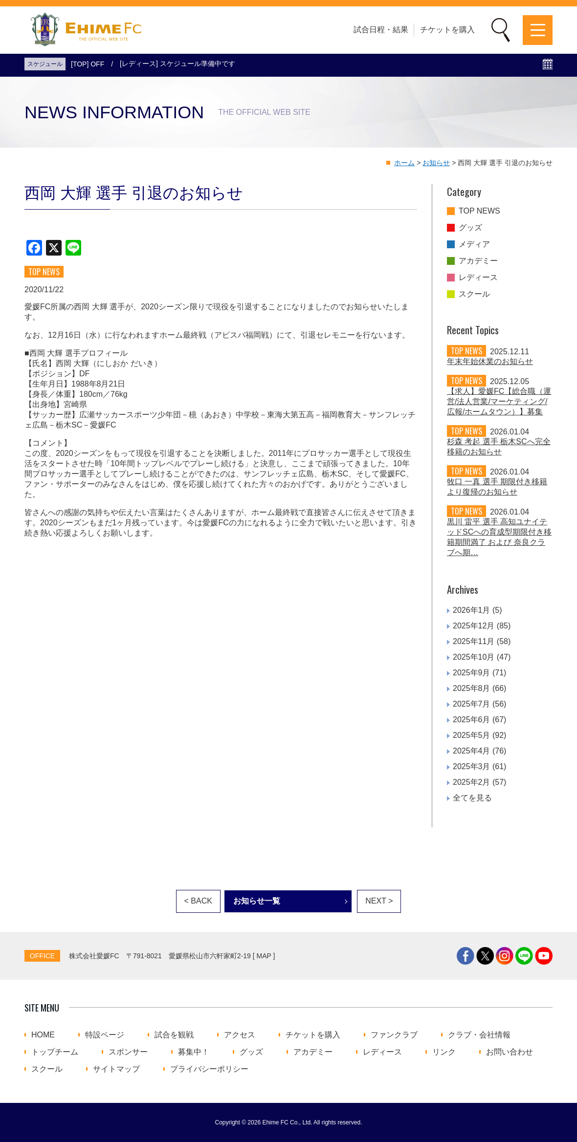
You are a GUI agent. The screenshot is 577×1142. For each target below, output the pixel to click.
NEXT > (379, 901)
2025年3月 (471, 766)
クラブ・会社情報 (479, 1035)
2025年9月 (471, 672)
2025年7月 (471, 704)
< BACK (198, 901)
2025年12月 (473, 626)
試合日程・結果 (381, 29)
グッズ (470, 228)
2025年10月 (473, 657)
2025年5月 (471, 735)
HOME (43, 1035)
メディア (474, 244)
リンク (444, 1052)
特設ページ (104, 1035)
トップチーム (54, 1052)
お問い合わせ (509, 1052)
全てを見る (472, 798)
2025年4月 (471, 751)
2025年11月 (473, 641)
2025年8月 (471, 688)
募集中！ (193, 1052)
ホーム (404, 163)
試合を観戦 (174, 1035)
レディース (478, 277)
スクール (474, 294)
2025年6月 (471, 719)
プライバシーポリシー (209, 1069)
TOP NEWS (479, 211)
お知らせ (436, 163)
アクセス (239, 1035)
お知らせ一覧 (256, 901)
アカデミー (478, 261)
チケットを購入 (447, 29)
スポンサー (128, 1052)
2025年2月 (471, 782)
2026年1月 (471, 610)
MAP (264, 956)
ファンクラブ (394, 1035)
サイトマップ (116, 1069)
